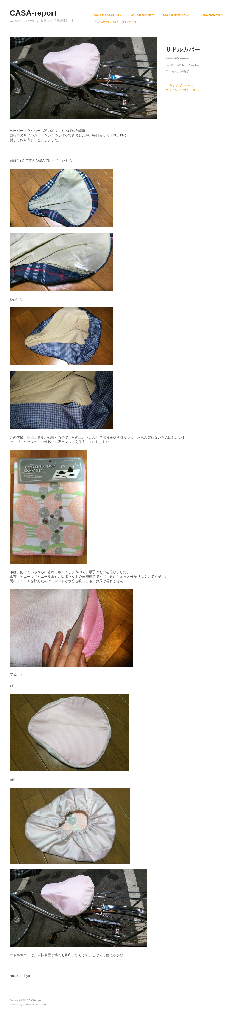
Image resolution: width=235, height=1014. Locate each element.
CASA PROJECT (189, 64)
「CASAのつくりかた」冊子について (115, 22)
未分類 (184, 71)
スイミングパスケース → (182, 90)
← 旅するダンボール (179, 85)
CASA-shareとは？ (212, 15)
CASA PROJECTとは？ (108, 15)
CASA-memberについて (177, 15)
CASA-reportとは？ (142, 15)
